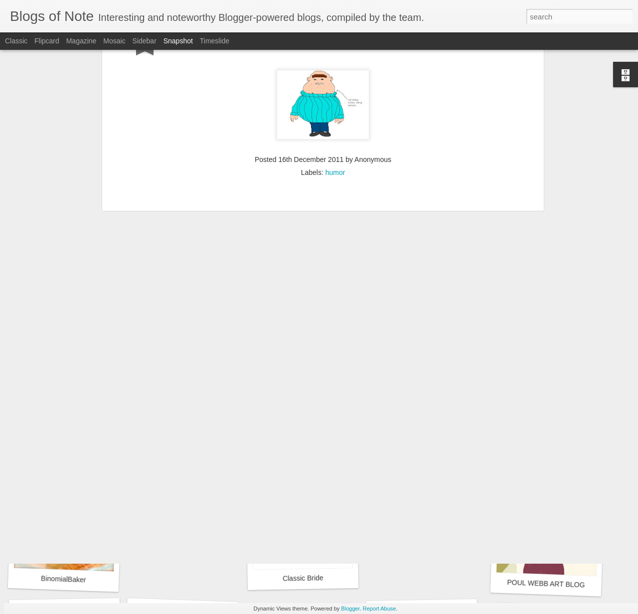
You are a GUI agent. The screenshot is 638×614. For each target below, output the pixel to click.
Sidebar (145, 41)
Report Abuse (379, 609)
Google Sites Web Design (182, 443)
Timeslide (214, 41)
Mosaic (114, 41)
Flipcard (46, 41)
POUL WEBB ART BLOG (546, 583)
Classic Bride (303, 578)
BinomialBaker (63, 579)
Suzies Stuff (61, 444)
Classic (16, 41)
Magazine (81, 41)
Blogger (350, 609)
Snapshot (178, 41)
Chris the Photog (425, 448)
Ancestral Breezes (308, 448)
